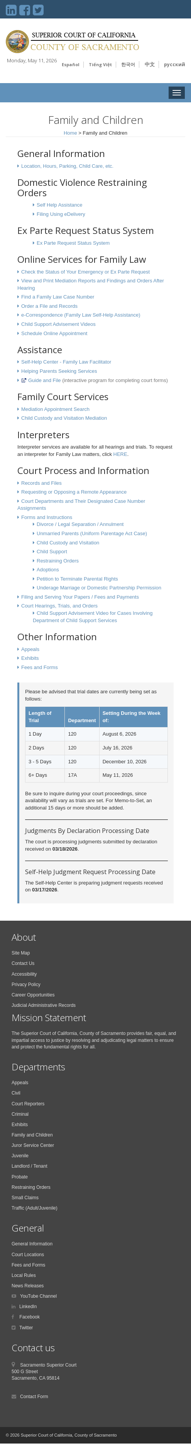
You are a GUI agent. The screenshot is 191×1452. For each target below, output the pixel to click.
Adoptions (48, 569)
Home (70, 133)
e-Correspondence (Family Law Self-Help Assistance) (80, 315)
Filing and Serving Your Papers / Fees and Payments (80, 597)
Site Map (21, 953)
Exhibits (30, 658)
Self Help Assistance (60, 205)
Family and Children (32, 1135)
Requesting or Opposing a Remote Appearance (74, 492)
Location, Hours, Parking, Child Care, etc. (67, 166)
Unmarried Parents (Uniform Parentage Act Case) (92, 533)
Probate (20, 1177)
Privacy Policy (26, 984)
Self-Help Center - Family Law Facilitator (66, 362)
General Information (32, 1244)
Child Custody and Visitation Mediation (64, 418)
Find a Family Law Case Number (57, 297)
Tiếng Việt (100, 64)
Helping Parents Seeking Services (59, 371)
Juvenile (20, 1155)
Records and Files (41, 483)
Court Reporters (28, 1104)
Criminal (20, 1114)
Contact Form (34, 1396)
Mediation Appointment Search (55, 409)
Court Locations (28, 1254)
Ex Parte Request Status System (73, 243)
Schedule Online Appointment (54, 333)
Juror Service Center (33, 1145)
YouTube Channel (38, 1296)
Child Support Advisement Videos (58, 324)
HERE (119, 454)
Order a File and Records (49, 306)
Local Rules (24, 1275)
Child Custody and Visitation (68, 543)
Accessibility (24, 974)
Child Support (52, 551)
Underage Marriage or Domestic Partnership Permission (99, 588)
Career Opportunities (33, 995)
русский (174, 64)
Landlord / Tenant (29, 1166)
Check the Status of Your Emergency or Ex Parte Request (85, 272)
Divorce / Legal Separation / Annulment (80, 524)
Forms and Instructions (46, 517)
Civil (16, 1093)
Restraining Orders (58, 561)
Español (70, 64)
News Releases (28, 1285)
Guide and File (41, 380)
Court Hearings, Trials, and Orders (59, 606)
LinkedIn (28, 1306)
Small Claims (25, 1197)
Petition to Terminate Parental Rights (77, 579)
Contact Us (23, 963)
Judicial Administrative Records (44, 1005)
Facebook (29, 1317)
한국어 (128, 64)
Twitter (26, 1327)
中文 (150, 64)
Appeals (30, 649)
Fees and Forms (39, 667)
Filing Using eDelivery (61, 214)
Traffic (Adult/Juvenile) (34, 1208)
